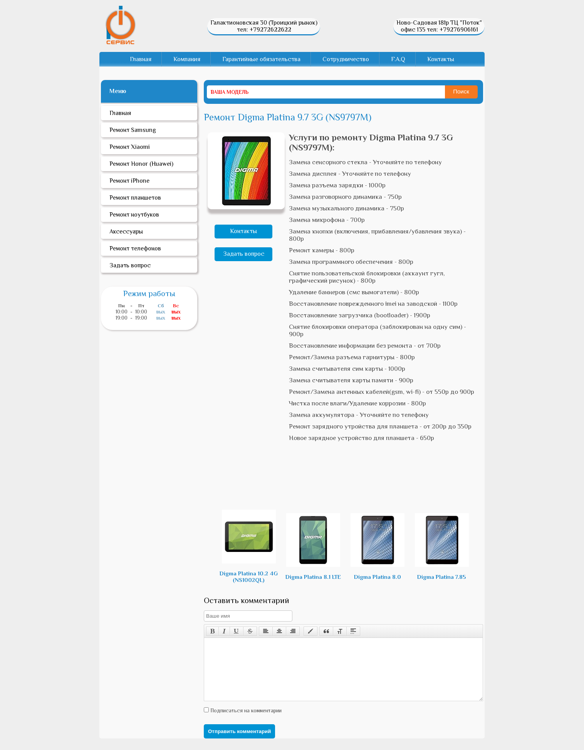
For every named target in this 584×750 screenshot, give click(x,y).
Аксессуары (126, 231)
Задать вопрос (243, 253)
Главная (140, 59)
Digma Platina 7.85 (442, 546)
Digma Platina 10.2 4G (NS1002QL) (249, 546)
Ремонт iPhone (129, 180)
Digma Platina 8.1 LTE (313, 546)
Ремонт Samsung (132, 130)
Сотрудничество (345, 59)
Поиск (461, 91)
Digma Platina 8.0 (377, 546)
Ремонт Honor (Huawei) (141, 163)
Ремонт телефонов (135, 248)
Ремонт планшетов (135, 197)
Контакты (440, 59)
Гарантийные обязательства (261, 59)
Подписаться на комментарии (245, 722)
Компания (186, 59)
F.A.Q (398, 59)
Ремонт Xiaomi (129, 146)
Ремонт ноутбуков (134, 214)
